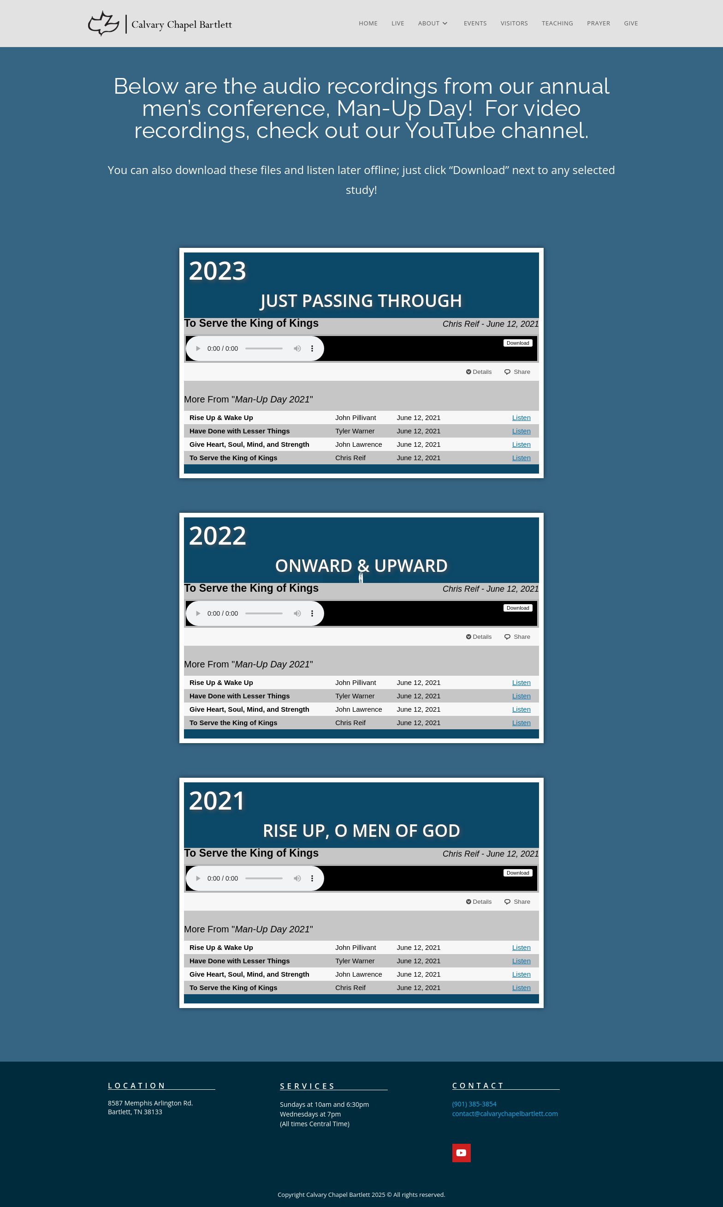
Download (518, 343)
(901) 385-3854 (474, 1103)
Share (521, 372)
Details (483, 372)
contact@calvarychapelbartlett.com (505, 1113)
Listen (521, 417)
